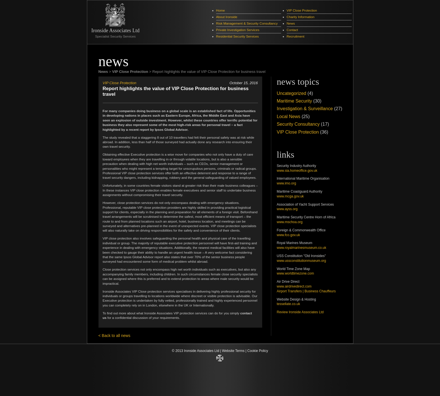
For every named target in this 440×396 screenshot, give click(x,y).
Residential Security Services (237, 36)
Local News (289, 116)
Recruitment (296, 36)
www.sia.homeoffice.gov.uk (297, 171)
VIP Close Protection (302, 10)
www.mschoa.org (290, 222)
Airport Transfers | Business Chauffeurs (306, 291)
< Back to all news (114, 335)
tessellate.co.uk (288, 304)
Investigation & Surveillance (305, 108)
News (291, 23)
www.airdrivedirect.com (294, 286)
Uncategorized (291, 93)
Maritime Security (294, 100)
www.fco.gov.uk (288, 235)
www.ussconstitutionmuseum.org (301, 261)
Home (220, 10)
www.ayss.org (287, 209)
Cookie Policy (257, 351)
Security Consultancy (298, 124)
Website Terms (233, 351)
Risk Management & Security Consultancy (247, 23)
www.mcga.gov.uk (290, 196)
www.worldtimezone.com (295, 273)
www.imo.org (286, 183)
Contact (292, 30)
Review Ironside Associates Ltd (300, 312)
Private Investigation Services (237, 30)
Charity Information (301, 17)
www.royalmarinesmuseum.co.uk (301, 248)
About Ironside (226, 17)
